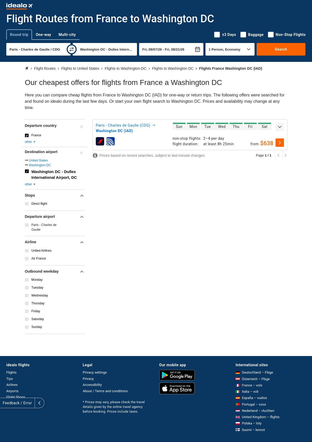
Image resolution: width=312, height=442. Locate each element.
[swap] (72, 49)
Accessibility (92, 385)
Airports (12, 391)
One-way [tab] (43, 35)
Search (281, 49)
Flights (11, 372)
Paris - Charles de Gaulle (44, 227)
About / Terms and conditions (105, 391)
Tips (9, 379)
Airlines (12, 385)
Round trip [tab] (19, 35)
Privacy (88, 379)
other (30, 142)
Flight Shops (15, 397)
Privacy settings (95, 372)
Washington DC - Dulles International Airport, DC (54, 174)
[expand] (280, 127)
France (36, 135)
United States (38, 160)
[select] (280, 142)
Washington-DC (40, 165)
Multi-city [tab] (67, 35)
